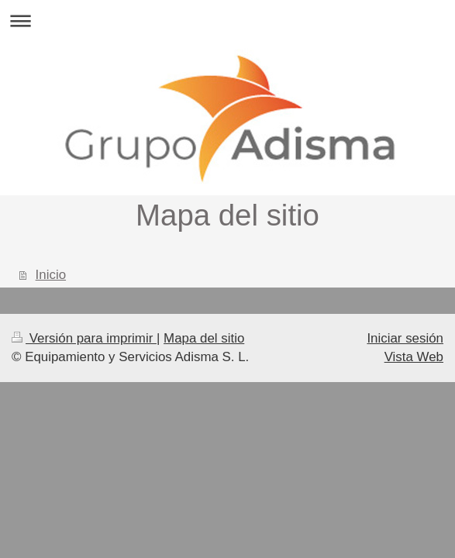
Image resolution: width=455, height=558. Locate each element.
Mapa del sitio (204, 338)
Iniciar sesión (405, 338)
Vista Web (413, 357)
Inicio (51, 274)
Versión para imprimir (84, 338)
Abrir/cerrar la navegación (227, 20)
